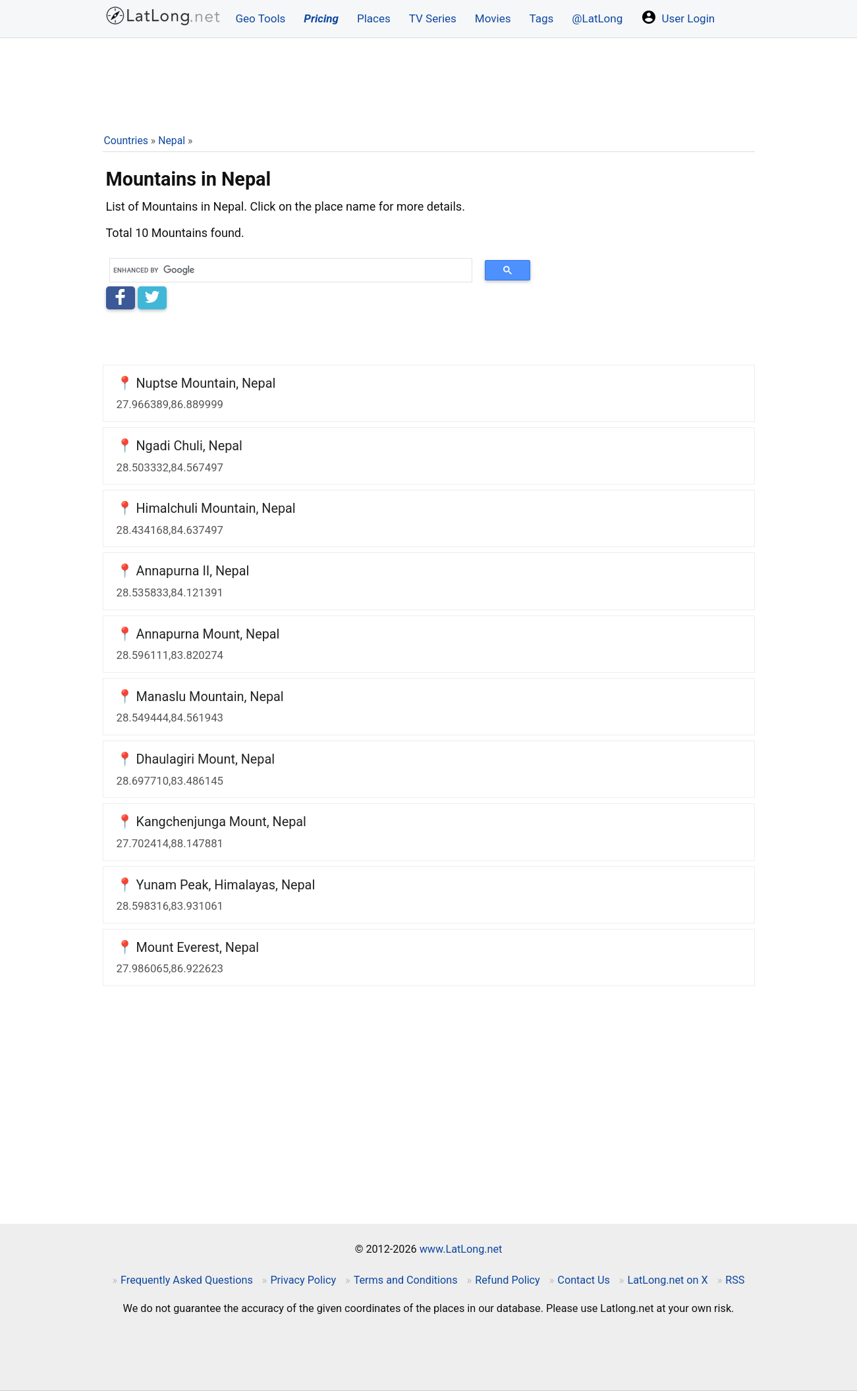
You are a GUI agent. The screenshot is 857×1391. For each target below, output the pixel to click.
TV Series (432, 18)
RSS (734, 1280)
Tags (541, 18)
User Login (678, 17)
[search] (286, 270)
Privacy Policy (303, 1280)
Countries (126, 140)
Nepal (171, 140)
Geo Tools (261, 18)
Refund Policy (507, 1280)
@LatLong (597, 18)
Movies (493, 18)
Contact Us (583, 1280)
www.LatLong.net (461, 1249)
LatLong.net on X (667, 1280)
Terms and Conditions (406, 1280)
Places (374, 18)
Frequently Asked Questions (187, 1280)
